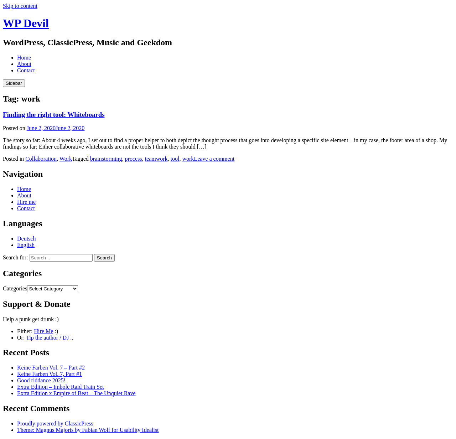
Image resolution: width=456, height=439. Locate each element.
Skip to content (20, 6)
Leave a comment (214, 159)
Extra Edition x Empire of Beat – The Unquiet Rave (76, 393)
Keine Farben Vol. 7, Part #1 (49, 374)
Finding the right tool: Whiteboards (53, 114)
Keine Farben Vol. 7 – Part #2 (51, 368)
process (133, 159)
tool (175, 159)
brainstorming (106, 159)
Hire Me (43, 331)
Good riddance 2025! (41, 380)
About (24, 64)
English (26, 245)
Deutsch (26, 239)
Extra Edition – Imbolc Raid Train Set (60, 387)
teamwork (156, 159)
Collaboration (41, 159)
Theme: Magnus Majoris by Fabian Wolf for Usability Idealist (88, 430)
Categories (15, 288)
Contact (26, 70)
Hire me (26, 202)
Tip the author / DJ (47, 338)
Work (65, 159)
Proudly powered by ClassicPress (55, 423)
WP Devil (26, 23)
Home (24, 58)
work (188, 159)
